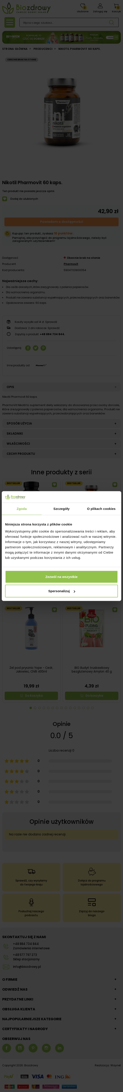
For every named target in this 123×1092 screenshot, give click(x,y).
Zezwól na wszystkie (61, 576)
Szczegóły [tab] (61, 509)
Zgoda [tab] (22, 509)
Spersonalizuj (61, 591)
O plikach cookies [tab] (101, 509)
